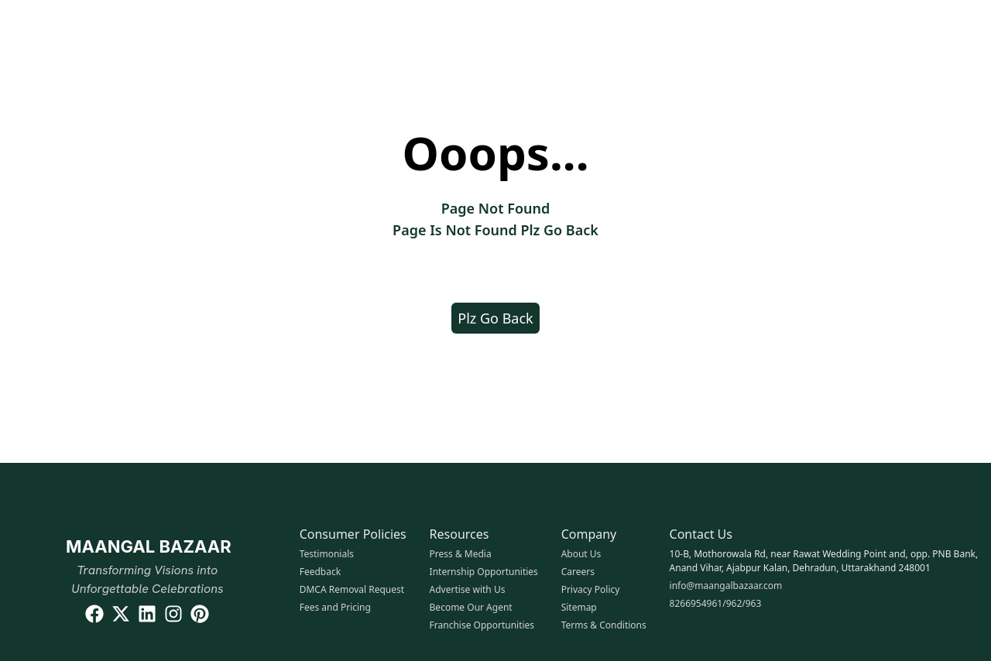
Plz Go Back (495, 318)
